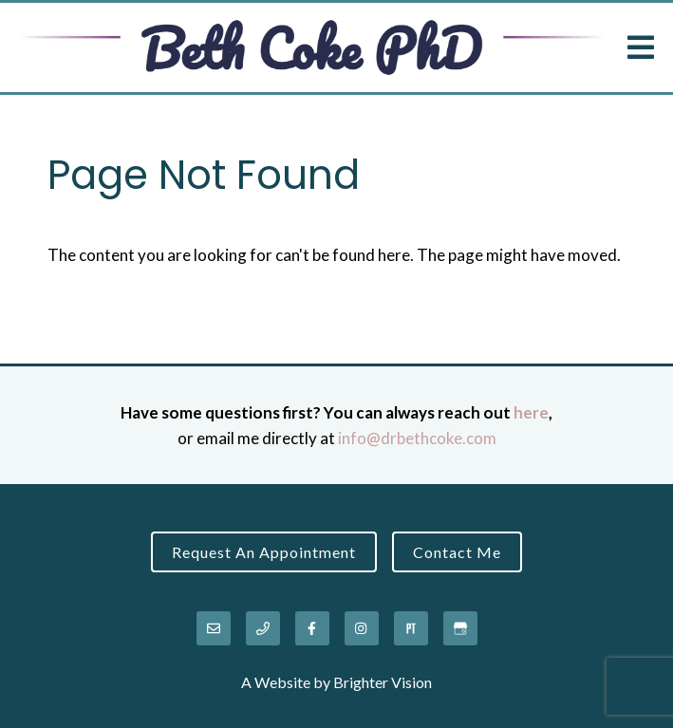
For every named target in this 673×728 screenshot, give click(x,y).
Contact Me (457, 552)
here (531, 412)
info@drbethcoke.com (417, 438)
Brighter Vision (382, 682)
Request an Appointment (264, 552)
